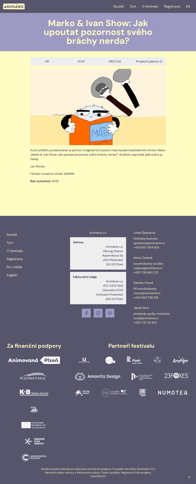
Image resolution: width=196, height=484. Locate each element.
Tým (133, 6)
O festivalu (150, 6)
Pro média (14, 267)
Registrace (172, 6)
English (12, 275)
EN (188, 6)
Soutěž (118, 6)
